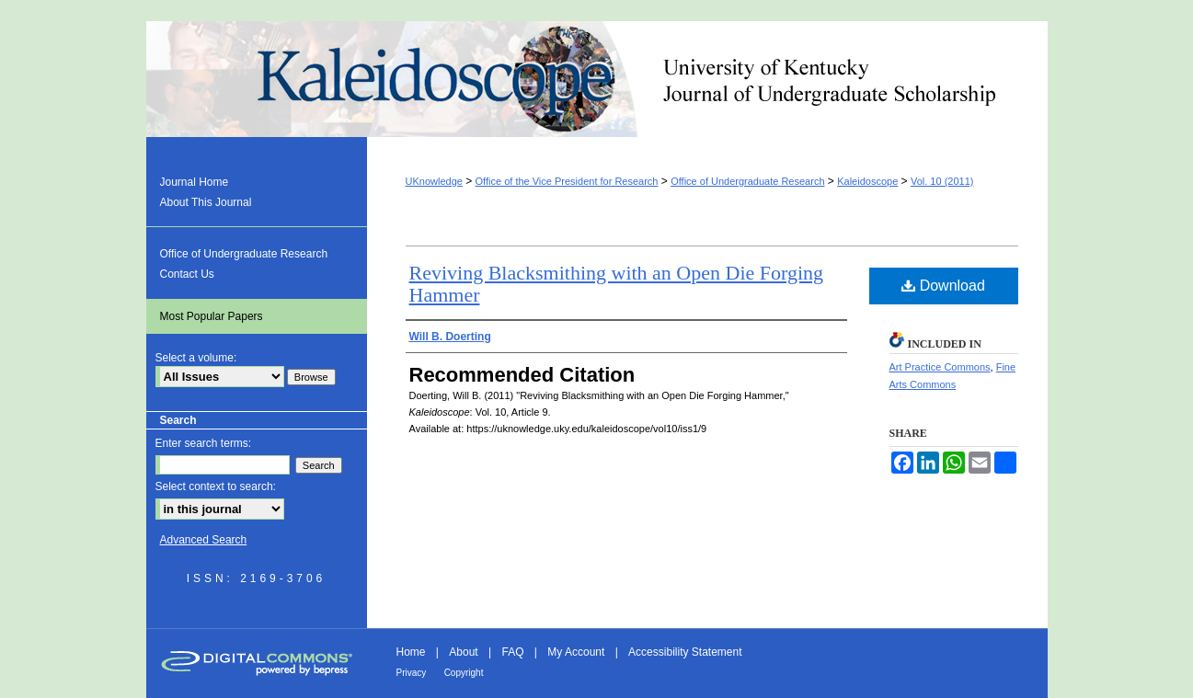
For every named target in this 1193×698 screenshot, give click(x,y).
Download (943, 285)
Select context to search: (215, 486)
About (463, 652)
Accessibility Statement (684, 652)
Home (411, 652)
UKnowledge (434, 181)
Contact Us (187, 274)
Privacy (411, 673)
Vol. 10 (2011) (942, 181)
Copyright (464, 673)
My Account (575, 652)
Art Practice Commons (940, 366)
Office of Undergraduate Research (747, 181)
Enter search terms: (203, 443)
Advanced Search (203, 539)
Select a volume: (196, 357)
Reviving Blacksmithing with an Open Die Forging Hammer (616, 283)
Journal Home (194, 182)
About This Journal (206, 202)
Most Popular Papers (211, 316)
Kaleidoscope (597, 79)
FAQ (512, 652)
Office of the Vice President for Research (567, 181)
